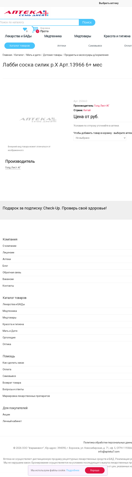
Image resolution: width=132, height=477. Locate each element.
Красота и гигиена (117, 36)
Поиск (87, 22)
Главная (7, 55)
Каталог (19, 55)
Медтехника (53, 36)
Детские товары (52, 55)
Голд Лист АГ (13, 167)
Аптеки (61, 45)
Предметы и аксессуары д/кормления (86, 55)
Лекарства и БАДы (18, 36)
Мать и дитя (33, 55)
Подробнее (72, 470)
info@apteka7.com (109, 451)
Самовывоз (95, 45)
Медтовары (82, 36)
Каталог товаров (20, 45)
